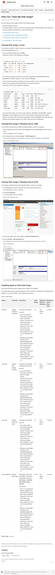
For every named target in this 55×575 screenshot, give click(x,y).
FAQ (36, 10)
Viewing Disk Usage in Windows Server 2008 (15, 35)
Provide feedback (16, 555)
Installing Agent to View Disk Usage (12, 40)
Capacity (41, 10)
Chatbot (3, 561)
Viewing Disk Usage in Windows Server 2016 (15, 37)
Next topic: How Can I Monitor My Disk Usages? (14, 546)
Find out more (14, 573)
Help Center (4, 10)
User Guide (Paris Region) (27, 10)
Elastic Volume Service (14, 10)
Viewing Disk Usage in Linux (11, 32)
